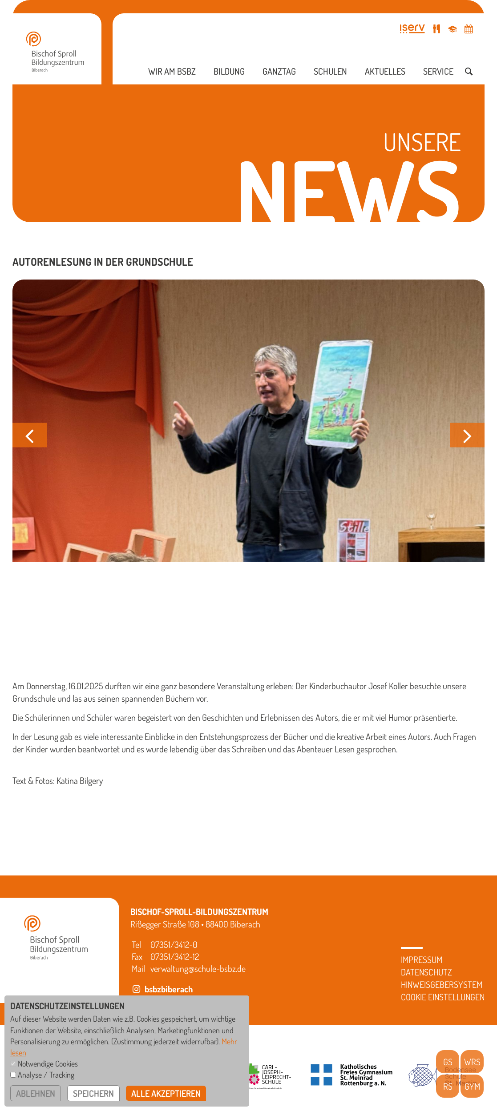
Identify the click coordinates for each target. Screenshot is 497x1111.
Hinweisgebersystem (441, 984)
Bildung (229, 71)
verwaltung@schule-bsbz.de (198, 968)
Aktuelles (385, 71)
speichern (93, 1093)
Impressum (421, 959)
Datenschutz (426, 972)
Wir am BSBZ (172, 71)
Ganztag (279, 71)
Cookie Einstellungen (443, 997)
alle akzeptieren (166, 1093)
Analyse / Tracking (46, 1074)
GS (448, 1061)
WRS (472, 1061)
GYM (472, 1086)
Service (438, 71)
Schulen (330, 71)
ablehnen (35, 1093)
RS (448, 1086)
